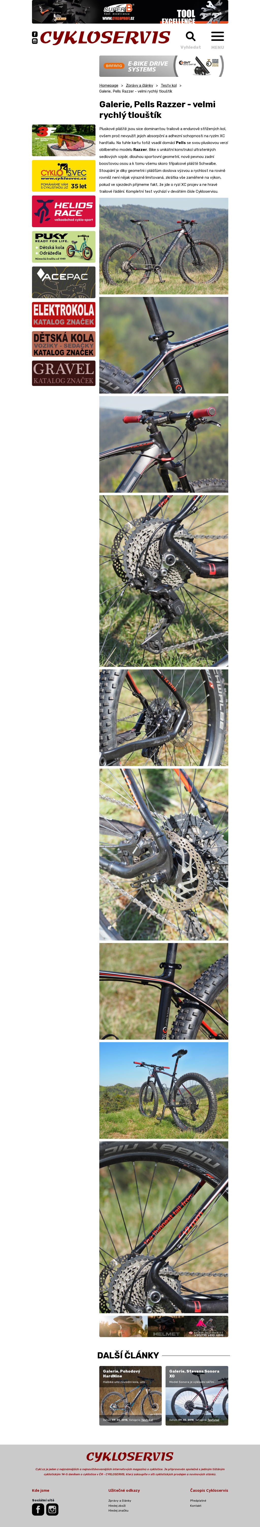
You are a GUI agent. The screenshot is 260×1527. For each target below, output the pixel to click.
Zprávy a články (139, 85)
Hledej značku (118, 1510)
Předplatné (198, 1500)
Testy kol (169, 85)
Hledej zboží (117, 1505)
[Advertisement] (63, 87)
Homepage (108, 85)
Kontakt (195, 1505)
